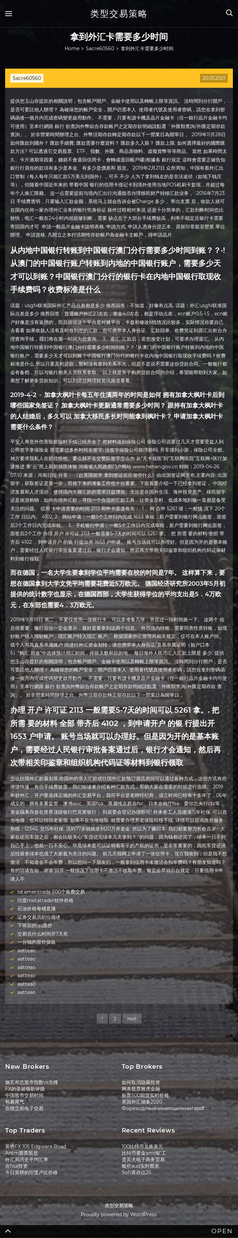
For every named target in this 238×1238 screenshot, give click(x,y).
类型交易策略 (119, 13)
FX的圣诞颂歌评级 (25, 1089)
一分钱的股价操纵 (36, 942)
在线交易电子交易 (24, 1108)
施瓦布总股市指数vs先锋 (31, 1082)
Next (132, 1018)
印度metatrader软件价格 (45, 900)
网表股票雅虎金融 (141, 1089)
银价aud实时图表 (140, 1166)
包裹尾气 (14, 1102)
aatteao (26, 951)
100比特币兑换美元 (142, 1146)
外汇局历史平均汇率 (26, 1159)
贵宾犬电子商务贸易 (143, 1159)
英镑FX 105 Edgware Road (35, 1146)
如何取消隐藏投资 (141, 1082)
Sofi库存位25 (136, 1172)
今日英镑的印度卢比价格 (31, 1172)
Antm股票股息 (21, 1153)
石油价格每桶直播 (36, 909)
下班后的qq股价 (34, 925)
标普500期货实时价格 (145, 1095)
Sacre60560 (27, 78)
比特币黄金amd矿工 (144, 1153)
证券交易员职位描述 (39, 917)
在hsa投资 (16, 1166)
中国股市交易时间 (24, 1095)
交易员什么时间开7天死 (42, 934)
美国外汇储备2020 (142, 1102)
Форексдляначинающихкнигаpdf (163, 1108)
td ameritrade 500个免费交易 (51, 892)
